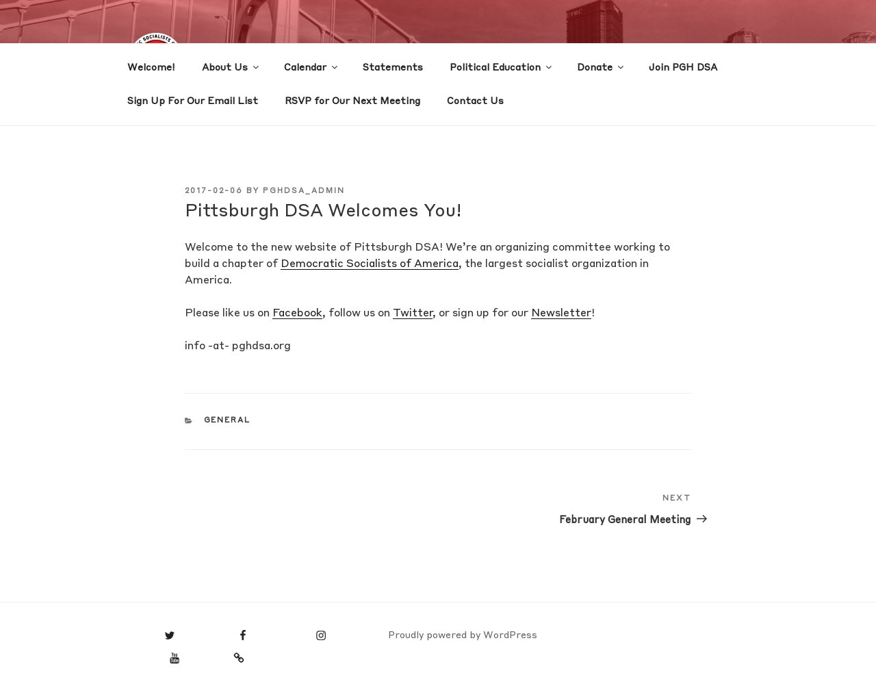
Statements (393, 68)
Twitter (413, 313)
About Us (231, 67)
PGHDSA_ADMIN (304, 191)
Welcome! (151, 68)
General (227, 421)
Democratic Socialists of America (370, 264)
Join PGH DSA (683, 68)
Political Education (502, 67)
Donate (601, 67)
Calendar (311, 67)
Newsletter (561, 313)
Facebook (297, 313)
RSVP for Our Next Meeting (352, 101)
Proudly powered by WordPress (462, 635)
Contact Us (475, 101)
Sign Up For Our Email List (192, 101)
